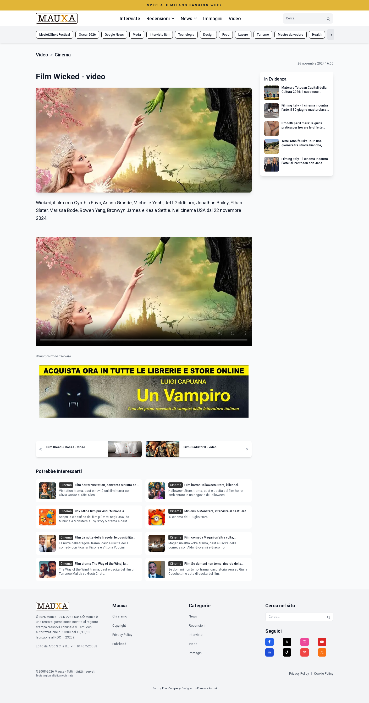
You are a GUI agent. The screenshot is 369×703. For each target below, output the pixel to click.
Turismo (263, 34)
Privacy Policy (122, 635)
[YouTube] (322, 642)
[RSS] (322, 652)
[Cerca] (328, 18)
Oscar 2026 (87, 34)
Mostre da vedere (290, 34)
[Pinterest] (304, 652)
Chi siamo (119, 616)
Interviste (130, 18)
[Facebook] (269, 642)
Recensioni (197, 625)
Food (225, 34)
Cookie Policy (323, 673)
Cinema (63, 54)
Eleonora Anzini (207, 688)
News (193, 616)
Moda (137, 34)
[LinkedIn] (269, 652)
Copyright (119, 625)
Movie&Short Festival (54, 34)
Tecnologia (186, 34)
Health (317, 34)
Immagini (212, 18)
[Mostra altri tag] (330, 34)
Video (235, 18)
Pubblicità (119, 644)
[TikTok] (287, 652)
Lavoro (243, 34)
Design (208, 34)
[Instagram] (304, 642)
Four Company (171, 688)
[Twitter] (287, 642)
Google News (114, 34)
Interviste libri (159, 34)
